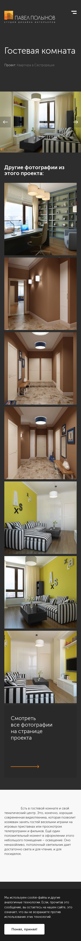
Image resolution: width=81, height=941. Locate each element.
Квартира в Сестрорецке (35, 65)
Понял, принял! (24, 929)
